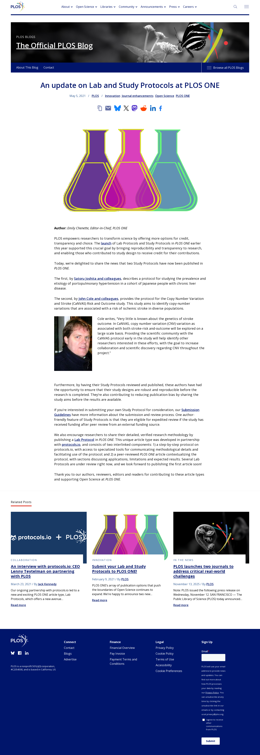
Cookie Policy (165, 654)
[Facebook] (160, 108)
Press (173, 7)
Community (126, 7)
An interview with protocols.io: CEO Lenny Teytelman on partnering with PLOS (45, 571)
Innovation (112, 96)
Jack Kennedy (47, 584)
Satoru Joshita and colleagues (97, 278)
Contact (49, 67)
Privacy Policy (165, 648)
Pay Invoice (117, 654)
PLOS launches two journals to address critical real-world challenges (203, 571)
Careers (188, 7)
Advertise (70, 659)
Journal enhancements (137, 96)
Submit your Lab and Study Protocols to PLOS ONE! (119, 569)
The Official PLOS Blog (54, 45)
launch (106, 243)
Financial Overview (122, 648)
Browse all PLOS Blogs (225, 68)
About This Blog (27, 67)
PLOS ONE (183, 96)
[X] (126, 108)
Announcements (152, 7)
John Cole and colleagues (98, 298)
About (65, 7)
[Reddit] (143, 108)
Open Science (85, 7)
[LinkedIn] (153, 108)
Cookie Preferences (169, 671)
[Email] (108, 108)
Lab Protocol (84, 439)
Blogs (68, 654)
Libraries (106, 7)
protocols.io (71, 444)
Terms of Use (165, 659)
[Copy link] (99, 108)
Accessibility (164, 665)
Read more (18, 605)
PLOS (95, 96)
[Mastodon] (134, 108)
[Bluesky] (117, 108)
